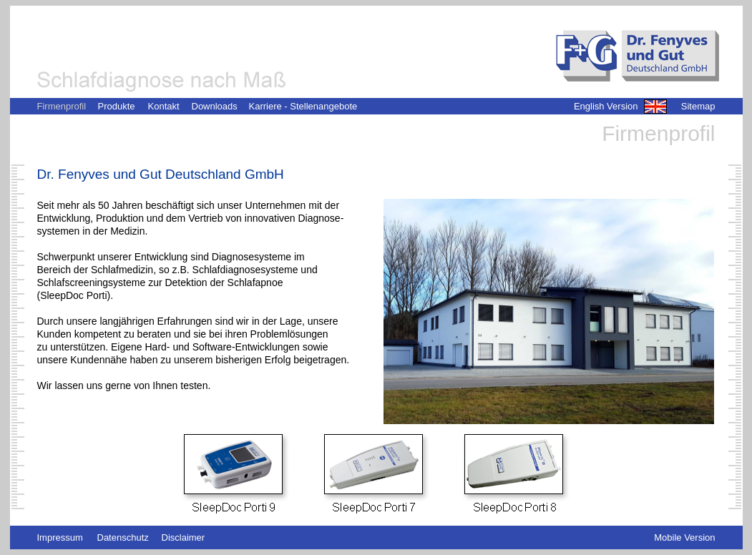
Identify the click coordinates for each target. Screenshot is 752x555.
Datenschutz (123, 537)
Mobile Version (684, 537)
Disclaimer (183, 537)
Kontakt (164, 106)
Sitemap (698, 106)
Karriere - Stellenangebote (303, 106)
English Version (606, 106)
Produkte (116, 106)
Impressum (60, 537)
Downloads (215, 106)
